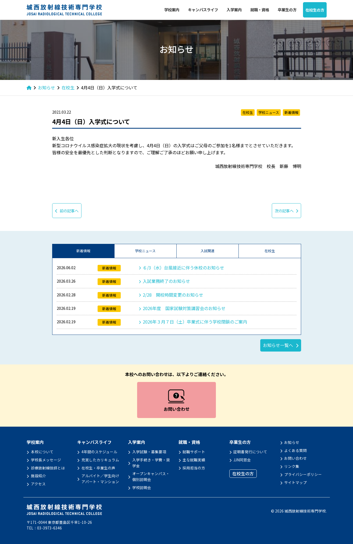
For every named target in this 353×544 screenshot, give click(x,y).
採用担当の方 (194, 468)
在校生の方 (314, 10)
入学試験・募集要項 (149, 451)
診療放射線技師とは (48, 468)
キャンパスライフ (203, 9)
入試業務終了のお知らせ (166, 281)
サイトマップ (295, 482)
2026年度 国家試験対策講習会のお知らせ (184, 308)
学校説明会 (141, 487)
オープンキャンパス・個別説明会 (151, 476)
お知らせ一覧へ (278, 345)
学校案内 (171, 9)
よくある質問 (295, 450)
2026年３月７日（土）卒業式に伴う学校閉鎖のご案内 (195, 321)
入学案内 (234, 9)
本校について (42, 451)
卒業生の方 (287, 9)
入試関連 (208, 250)
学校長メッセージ (46, 459)
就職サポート (194, 451)
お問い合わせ (295, 458)
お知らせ (291, 442)
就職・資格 (259, 9)
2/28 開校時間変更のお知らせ (173, 295)
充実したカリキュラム (100, 459)
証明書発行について (250, 451)
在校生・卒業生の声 (98, 468)
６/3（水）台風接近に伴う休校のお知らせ (183, 267)
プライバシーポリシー (303, 474)
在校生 (270, 250)
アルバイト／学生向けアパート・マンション (100, 478)
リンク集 (291, 466)
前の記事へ (67, 210)
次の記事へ (286, 210)
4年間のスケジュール (99, 451)
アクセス (38, 483)
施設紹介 (38, 475)
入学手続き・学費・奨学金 (151, 462)
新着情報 (83, 250)
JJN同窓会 (242, 459)
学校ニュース (145, 250)
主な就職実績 (194, 459)
